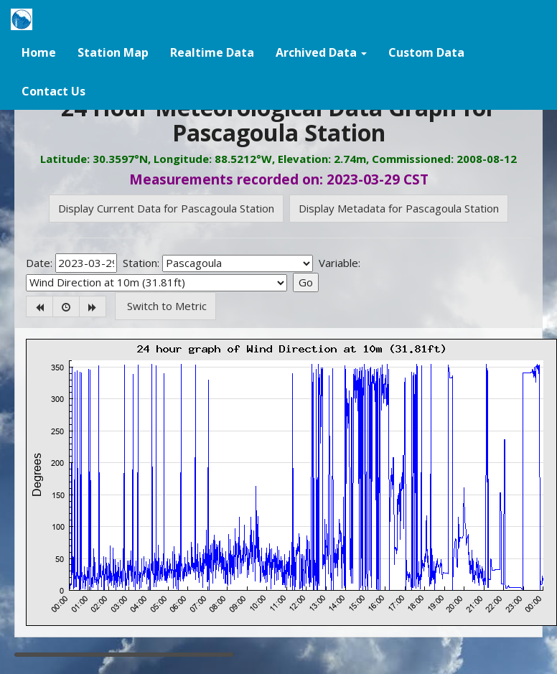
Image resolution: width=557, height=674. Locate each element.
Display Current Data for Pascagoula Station (166, 208)
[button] (321, 51)
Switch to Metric (165, 306)
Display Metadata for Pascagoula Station (399, 208)
